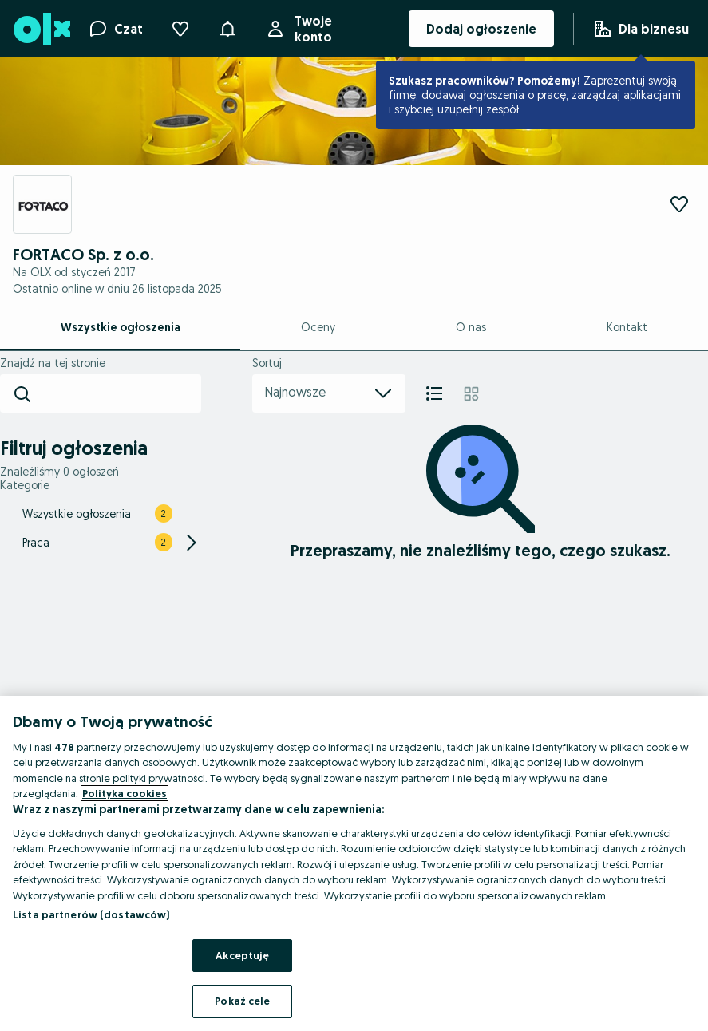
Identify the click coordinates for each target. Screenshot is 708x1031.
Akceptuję (242, 955)
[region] (354, 863)
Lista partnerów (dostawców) (91, 914)
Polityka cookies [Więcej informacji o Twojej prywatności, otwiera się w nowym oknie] (124, 793)
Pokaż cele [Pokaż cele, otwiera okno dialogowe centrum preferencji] (242, 1000)
